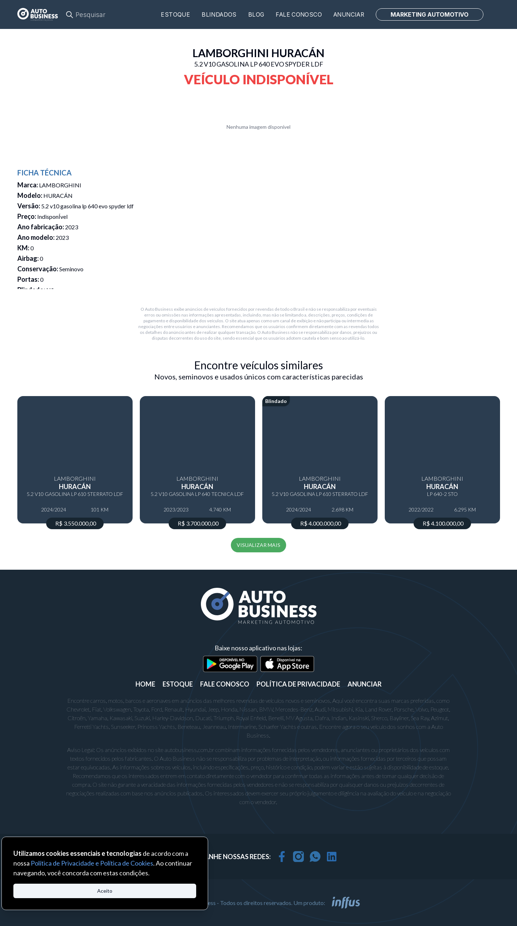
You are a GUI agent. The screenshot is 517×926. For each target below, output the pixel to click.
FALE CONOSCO (224, 684)
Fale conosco (299, 14)
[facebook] (281, 856)
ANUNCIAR (365, 684)
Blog (256, 14)
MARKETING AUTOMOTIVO (430, 14)
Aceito (104, 891)
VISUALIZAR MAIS (258, 545)
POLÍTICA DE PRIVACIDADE (298, 684)
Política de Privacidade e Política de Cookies (92, 863)
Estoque (175, 14)
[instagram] (298, 856)
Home (145, 684)
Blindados (219, 14)
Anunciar (348, 14)
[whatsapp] (315, 856)
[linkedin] (331, 856)
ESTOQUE (178, 684)
